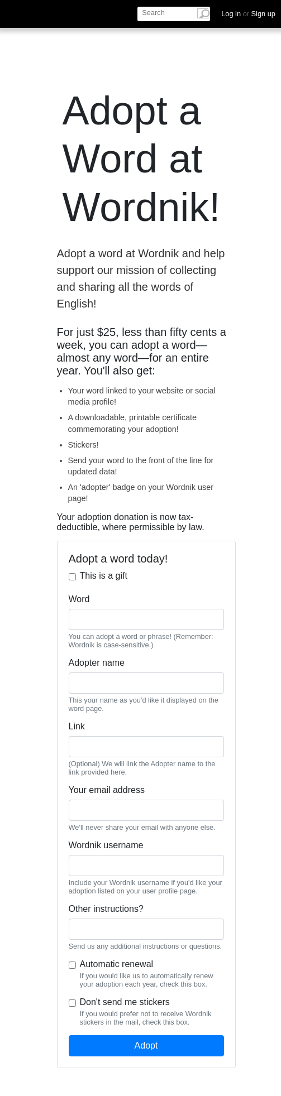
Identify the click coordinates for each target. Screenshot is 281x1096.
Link (77, 726)
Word (79, 599)
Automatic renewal (117, 964)
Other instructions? (106, 909)
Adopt (146, 1045)
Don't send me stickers (125, 1002)
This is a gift (103, 575)
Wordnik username (106, 845)
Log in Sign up (248, 13)
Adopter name (97, 662)
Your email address (107, 790)
